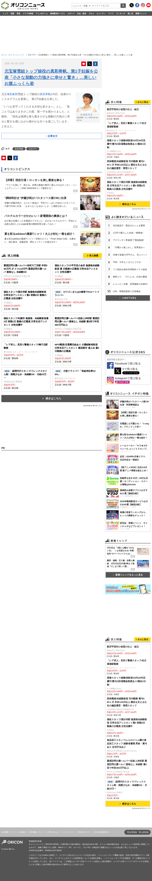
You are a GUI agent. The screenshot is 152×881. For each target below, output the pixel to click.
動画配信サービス (57, 13)
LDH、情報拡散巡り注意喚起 (127, 291)
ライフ (111, 13)
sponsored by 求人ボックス (92, 405)
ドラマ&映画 (28, 13)
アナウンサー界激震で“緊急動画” (128, 240)
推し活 (130, 13)
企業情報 (144, 832)
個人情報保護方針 (102, 832)
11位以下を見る (127, 298)
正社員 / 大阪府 (26, 274)
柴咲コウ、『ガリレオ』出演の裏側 (130, 276)
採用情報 (133, 832)
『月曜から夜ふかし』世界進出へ (129, 247)
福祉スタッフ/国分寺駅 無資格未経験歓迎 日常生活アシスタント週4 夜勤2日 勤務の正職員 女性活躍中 (127, 185)
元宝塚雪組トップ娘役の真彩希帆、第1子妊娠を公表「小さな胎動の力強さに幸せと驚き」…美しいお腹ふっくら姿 (51, 77)
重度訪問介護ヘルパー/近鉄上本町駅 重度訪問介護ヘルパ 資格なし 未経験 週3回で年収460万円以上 (127, 764)
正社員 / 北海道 (26, 327)
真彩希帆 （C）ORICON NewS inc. (88, 117)
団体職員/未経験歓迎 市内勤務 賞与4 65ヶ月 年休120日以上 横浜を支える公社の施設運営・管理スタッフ (127, 164)
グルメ (91, 13)
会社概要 (5, 832)
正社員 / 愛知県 (26, 351)
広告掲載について (36, 832)
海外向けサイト (84, 832)
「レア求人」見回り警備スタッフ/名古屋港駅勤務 (126, 125)
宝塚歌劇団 (11, 94)
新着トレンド (141, 13)
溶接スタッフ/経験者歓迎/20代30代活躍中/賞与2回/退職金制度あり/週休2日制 (126, 144)
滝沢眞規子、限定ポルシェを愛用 (129, 225)
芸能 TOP (32, 55)
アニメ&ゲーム (42, 13)
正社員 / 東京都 (77, 274)
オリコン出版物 (18, 832)
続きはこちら (53, 398)
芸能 (12, 13)
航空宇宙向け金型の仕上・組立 (123, 109)
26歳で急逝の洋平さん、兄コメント (130, 254)
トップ (5, 13)
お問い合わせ (52, 832)
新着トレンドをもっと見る (128, 574)
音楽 (18, 13)
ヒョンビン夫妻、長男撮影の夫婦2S (130, 284)
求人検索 (93, 255)
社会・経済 (81, 13)
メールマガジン (68, 832)
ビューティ (101, 13)
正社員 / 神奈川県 (77, 298)
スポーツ (71, 13)
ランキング (120, 13)
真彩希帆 (45, 94)
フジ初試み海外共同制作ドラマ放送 (130, 269)
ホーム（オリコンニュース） (13, 55)
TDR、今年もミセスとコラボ (127, 262)
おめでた (32, 149)
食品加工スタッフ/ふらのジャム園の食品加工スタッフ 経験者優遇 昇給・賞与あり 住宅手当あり (127, 743)
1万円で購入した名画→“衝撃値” (128, 233)
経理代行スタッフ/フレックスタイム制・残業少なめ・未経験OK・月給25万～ (127, 785)
